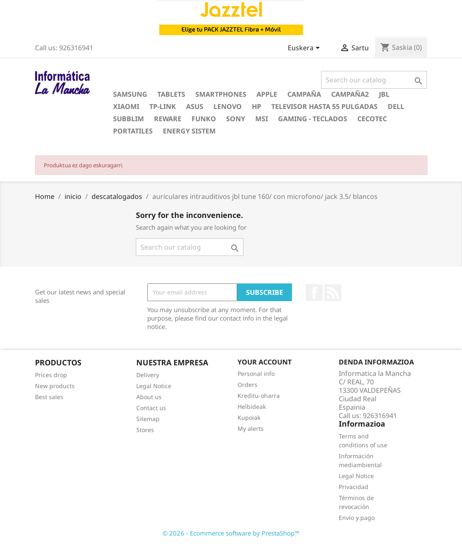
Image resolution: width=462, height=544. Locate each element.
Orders (247, 385)
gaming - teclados (312, 118)
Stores (145, 430)
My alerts (251, 428)
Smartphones (220, 94)
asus (194, 106)
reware (167, 118)
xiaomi (126, 106)
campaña (304, 94)
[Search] (374, 80)
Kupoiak (249, 417)
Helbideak (252, 407)
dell (396, 106)
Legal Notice (153, 386)
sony (235, 118)
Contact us (151, 408)
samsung (130, 94)
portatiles (133, 131)
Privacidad (353, 487)
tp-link (162, 106)
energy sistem (189, 131)
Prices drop (51, 375)
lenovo (227, 106)
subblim (128, 118)
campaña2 (350, 94)
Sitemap (147, 419)
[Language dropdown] (305, 49)
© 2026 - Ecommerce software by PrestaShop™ (231, 533)
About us (149, 397)
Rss (332, 292)
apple (267, 94)
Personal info (256, 374)
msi (261, 118)
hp (256, 106)
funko (204, 118)
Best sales (49, 397)
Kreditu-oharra (259, 396)
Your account (265, 362)
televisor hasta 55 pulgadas (324, 106)
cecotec (372, 118)
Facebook (314, 292)
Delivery (147, 375)
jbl (384, 94)
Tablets (171, 94)
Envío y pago (357, 518)
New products (55, 386)
